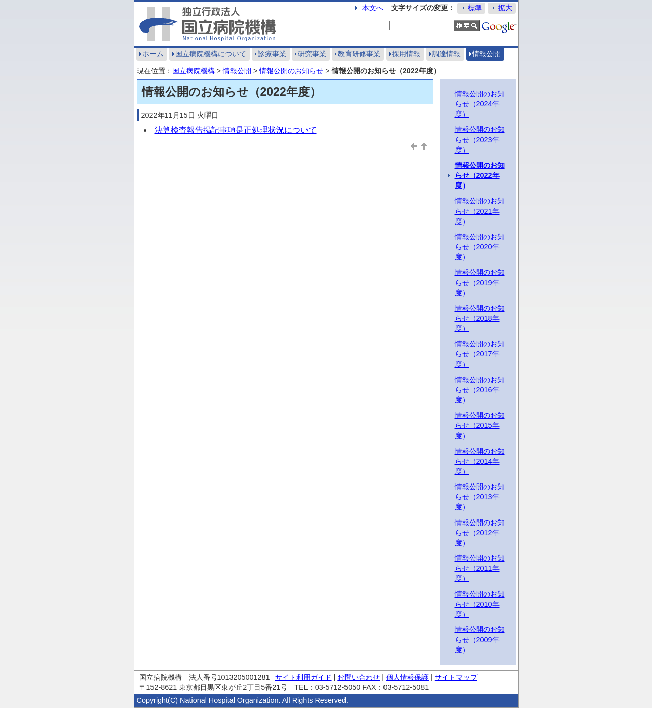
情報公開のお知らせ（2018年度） (480, 318)
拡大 (505, 8)
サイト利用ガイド (303, 677)
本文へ (372, 8)
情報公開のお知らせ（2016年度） (480, 390)
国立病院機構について (210, 54)
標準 (475, 8)
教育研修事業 (359, 54)
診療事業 (272, 54)
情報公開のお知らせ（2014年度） (480, 461)
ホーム (153, 54)
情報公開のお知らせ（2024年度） (480, 104)
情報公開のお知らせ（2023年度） (480, 139)
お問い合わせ (358, 677)
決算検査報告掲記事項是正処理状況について (236, 130)
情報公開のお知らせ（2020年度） (480, 247)
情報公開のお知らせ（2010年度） (480, 604)
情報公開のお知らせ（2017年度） (480, 354)
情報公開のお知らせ (291, 71)
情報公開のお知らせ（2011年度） (480, 568)
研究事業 (312, 54)
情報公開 (486, 54)
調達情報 (446, 54)
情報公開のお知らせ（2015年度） (480, 425)
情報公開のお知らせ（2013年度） (480, 496)
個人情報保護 (407, 677)
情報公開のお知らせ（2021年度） (480, 211)
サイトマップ (456, 677)
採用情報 (406, 54)
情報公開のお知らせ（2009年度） (480, 639)
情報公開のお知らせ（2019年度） (480, 282)
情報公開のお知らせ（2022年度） (480, 175)
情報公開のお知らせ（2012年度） (480, 532)
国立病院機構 (193, 71)
